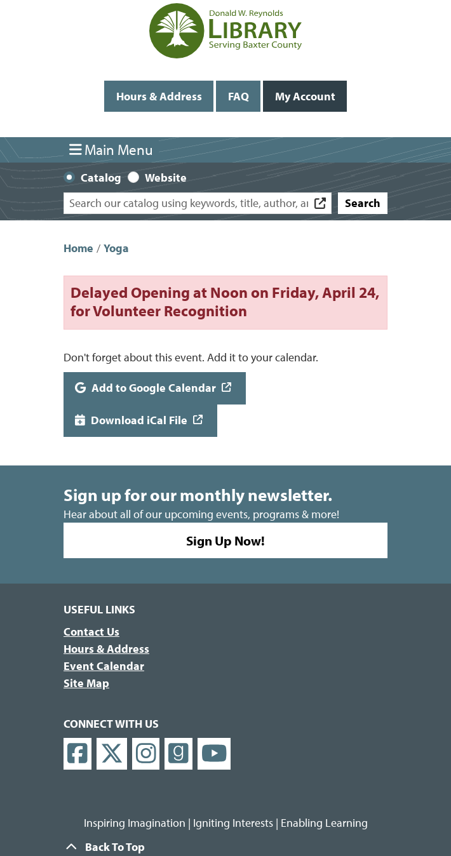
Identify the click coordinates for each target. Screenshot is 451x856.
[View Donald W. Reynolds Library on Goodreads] (178, 754)
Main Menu (111, 149)
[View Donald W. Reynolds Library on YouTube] (214, 754)
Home (78, 248)
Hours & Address (159, 96)
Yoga (116, 248)
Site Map (86, 683)
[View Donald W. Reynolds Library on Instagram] (146, 754)
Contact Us (91, 631)
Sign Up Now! (225, 540)
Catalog (101, 177)
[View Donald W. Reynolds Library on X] (112, 754)
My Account (305, 96)
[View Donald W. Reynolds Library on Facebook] (77, 754)
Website (166, 177)
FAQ (238, 96)
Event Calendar (104, 666)
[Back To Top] (225, 847)
